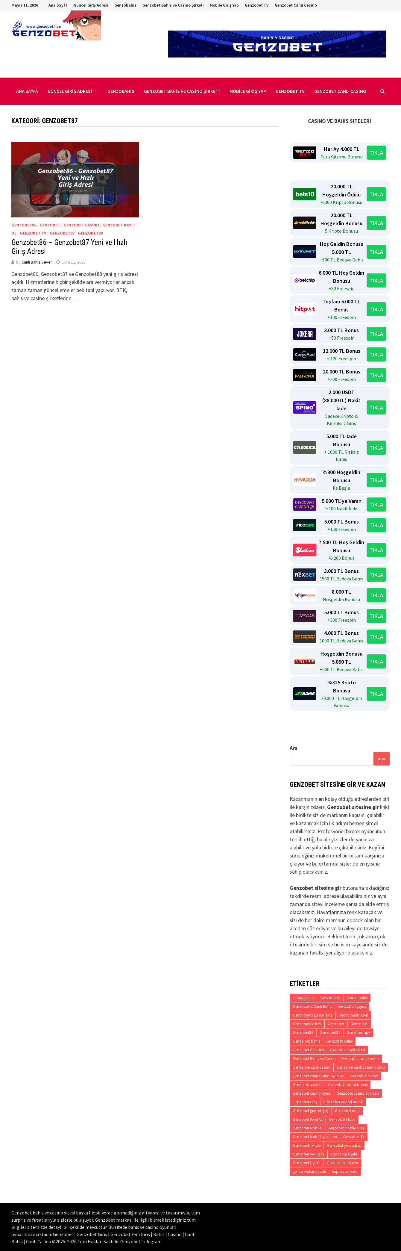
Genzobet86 (23, 225)
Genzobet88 (90, 233)
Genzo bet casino (307, 1084)
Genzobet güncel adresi (343, 1102)
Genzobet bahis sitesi (347, 1049)
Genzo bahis (357, 997)
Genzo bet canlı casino (311, 1067)
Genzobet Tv (33, 233)
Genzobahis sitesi (307, 1023)
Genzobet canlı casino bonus (361, 1067)
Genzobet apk (358, 1032)
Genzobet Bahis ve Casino (314, 1058)
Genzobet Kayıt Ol (308, 1119)
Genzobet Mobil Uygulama (315, 1136)
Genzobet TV (257, 5)
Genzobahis (125, 5)
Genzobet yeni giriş (308, 1154)
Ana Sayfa (58, 5)
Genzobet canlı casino (360, 1058)
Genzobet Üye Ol (307, 1162)
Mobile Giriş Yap (224, 5)
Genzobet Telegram (141, 1241)
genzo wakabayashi (309, 1171)
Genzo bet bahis (306, 1041)
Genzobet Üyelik (344, 1154)
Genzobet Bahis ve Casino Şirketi (173, 5)
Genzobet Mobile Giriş (345, 1128)
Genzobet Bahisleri (308, 1049)
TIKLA (376, 152)
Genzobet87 (62, 233)
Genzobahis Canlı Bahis (312, 1006)
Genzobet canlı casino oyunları (318, 1075)
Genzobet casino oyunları (357, 1093)
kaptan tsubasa (345, 1171)
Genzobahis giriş (352, 1006)
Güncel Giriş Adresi (91, 5)
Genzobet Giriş (305, 1102)
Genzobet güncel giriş (311, 1110)
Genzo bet (359, 1023)
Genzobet (50, 225)
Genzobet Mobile (307, 1128)
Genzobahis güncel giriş (312, 1015)
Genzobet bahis (339, 1041)
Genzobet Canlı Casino (296, 5)
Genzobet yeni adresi (344, 1145)
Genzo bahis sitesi (353, 1015)
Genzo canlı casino (342, 1162)
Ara (293, 748)
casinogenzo (303, 997)
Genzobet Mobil (342, 1119)
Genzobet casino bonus (347, 1084)
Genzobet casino (81, 225)
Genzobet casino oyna (311, 1093)
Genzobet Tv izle (307, 1145)
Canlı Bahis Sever (37, 262)
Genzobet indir (347, 1110)
